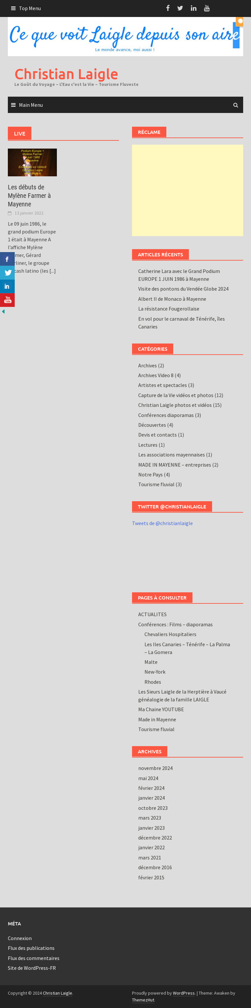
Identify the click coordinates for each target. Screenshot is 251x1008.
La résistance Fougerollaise (168, 308)
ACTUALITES (152, 614)
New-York (154, 671)
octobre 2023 (153, 808)
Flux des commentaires (33, 958)
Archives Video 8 (156, 375)
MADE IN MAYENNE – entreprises (174, 464)
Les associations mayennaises (171, 454)
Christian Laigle (66, 74)
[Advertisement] (187, 190)
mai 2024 (148, 778)
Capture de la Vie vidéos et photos (175, 395)
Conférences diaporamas (166, 415)
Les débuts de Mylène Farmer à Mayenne (29, 195)
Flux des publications (31, 948)
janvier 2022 (151, 847)
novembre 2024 (155, 768)
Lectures (148, 444)
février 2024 (151, 788)
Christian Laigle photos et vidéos (175, 405)
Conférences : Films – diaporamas (175, 624)
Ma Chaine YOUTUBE (161, 709)
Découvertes (152, 425)
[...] (52, 270)
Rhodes (152, 682)
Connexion (20, 938)
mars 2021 (149, 857)
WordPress (184, 993)
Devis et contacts (157, 434)
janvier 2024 (151, 797)
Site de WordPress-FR (32, 968)
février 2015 (151, 877)
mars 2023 (149, 817)
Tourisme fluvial (156, 484)
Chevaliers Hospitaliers (170, 634)
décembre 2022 (155, 837)
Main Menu (31, 105)
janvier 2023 (151, 827)
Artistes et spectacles (162, 385)
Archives (147, 365)
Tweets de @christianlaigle (162, 523)
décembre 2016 (155, 867)
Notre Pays (150, 474)
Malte (151, 662)
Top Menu (30, 8)
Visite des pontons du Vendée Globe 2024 (183, 288)
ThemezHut (143, 1000)
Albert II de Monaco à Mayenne (172, 299)
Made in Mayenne (157, 719)
